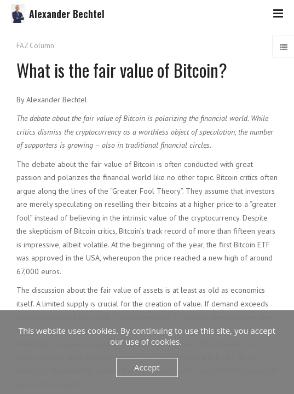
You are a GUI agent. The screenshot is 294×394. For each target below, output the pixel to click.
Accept (147, 367)
